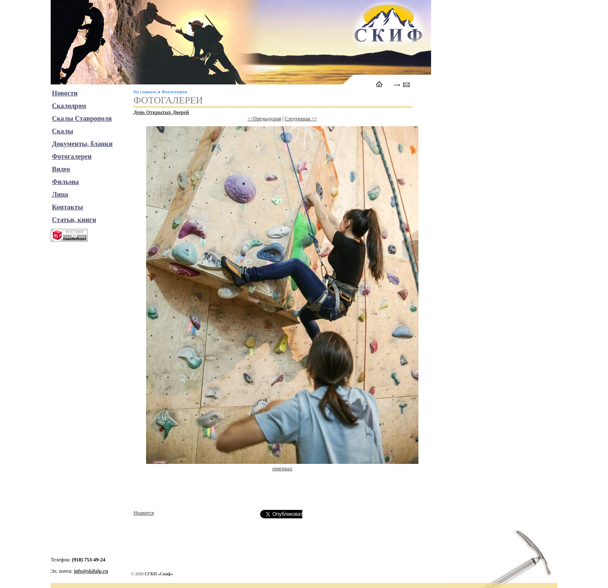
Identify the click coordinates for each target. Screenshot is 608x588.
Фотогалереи (174, 91)
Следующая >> (301, 119)
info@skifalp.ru (91, 571)
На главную (145, 91)
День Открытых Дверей (161, 112)
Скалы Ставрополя (82, 118)
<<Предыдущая (264, 119)
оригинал (282, 468)
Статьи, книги (74, 219)
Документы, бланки (82, 143)
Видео (61, 169)
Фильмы (65, 181)
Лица (60, 194)
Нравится (143, 513)
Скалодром (69, 105)
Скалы (62, 131)
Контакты (67, 207)
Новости (65, 93)
